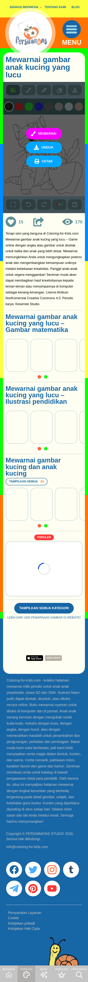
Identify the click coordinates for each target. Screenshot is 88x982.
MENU (71, 42)
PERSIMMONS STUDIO (45, 834)
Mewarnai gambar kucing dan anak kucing (33, 467)
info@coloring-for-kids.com (27, 847)
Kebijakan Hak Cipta (24, 929)
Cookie (13, 918)
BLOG (76, 7)
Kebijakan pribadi (21, 923)
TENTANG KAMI (55, 7)
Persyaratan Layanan (24, 913)
